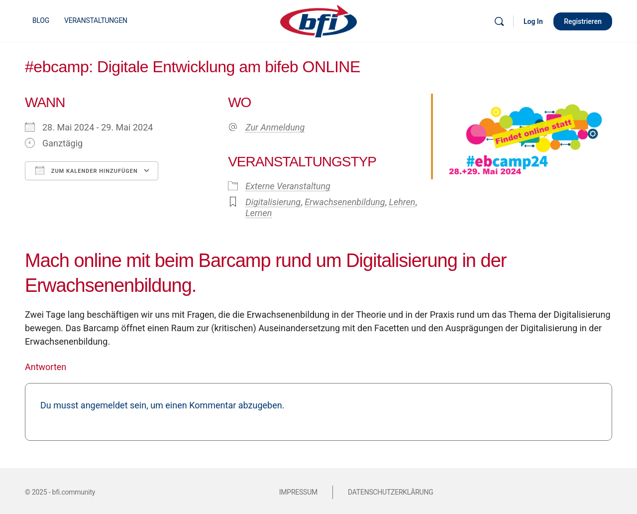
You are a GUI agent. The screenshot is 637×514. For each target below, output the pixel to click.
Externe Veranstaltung (287, 186)
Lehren (402, 202)
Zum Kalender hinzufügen (86, 170)
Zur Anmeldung (275, 127)
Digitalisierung (273, 202)
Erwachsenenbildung (345, 202)
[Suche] (499, 21)
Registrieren (583, 21)
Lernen (258, 213)
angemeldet (104, 405)
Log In (533, 21)
